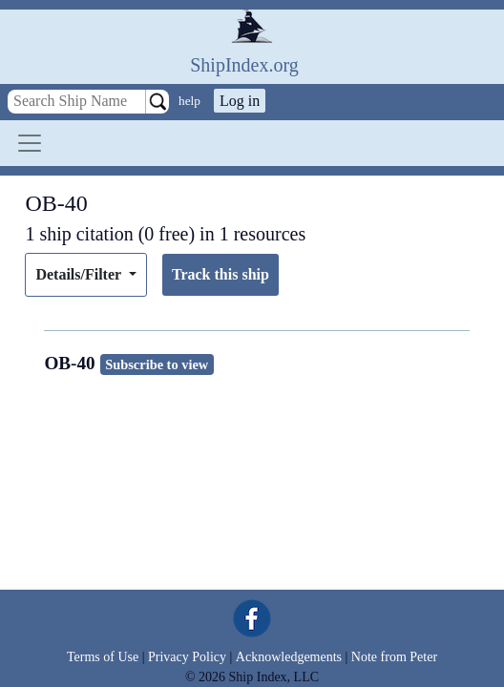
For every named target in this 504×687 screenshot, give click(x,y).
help (189, 101)
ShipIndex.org (244, 64)
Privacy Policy (187, 657)
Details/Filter (79, 274)
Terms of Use (102, 657)
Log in (240, 101)
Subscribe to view (156, 364)
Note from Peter (394, 657)
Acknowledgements (289, 657)
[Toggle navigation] (29, 143)
